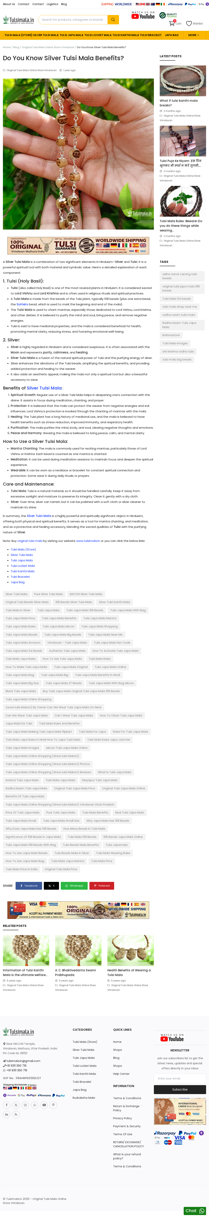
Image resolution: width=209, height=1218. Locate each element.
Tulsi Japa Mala (70, 35)
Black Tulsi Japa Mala (20, 682)
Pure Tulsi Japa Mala (19, 786)
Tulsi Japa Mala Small (120, 786)
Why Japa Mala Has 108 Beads (68, 794)
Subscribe (180, 1054)
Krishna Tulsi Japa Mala (21, 754)
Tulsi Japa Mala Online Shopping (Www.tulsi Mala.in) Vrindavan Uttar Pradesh (58, 778)
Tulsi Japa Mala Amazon (61, 634)
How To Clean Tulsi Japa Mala (116, 698)
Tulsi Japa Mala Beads (61, 626)
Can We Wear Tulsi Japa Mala (26, 698)
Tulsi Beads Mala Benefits (122, 810)
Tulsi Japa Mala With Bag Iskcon (106, 674)
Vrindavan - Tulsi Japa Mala (103, 634)
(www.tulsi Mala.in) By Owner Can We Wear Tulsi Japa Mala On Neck (102, 690)
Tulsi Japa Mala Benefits (22, 618)
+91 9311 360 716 (16, 1030)
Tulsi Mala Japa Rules (70, 650)
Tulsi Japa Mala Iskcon (134, 618)
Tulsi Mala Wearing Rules (22, 826)
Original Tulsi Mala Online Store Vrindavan (48, 47)
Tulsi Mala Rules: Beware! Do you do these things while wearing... (181, 225)
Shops (117, 1014)
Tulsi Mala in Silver (97, 602)
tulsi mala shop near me (179, 306)
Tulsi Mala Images (174, 338)
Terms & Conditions (126, 1063)
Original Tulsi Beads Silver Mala (127, 594)
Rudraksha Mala (83, 1062)
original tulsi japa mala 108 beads (180, 288)
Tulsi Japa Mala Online (134, 658)
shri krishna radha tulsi (177, 346)
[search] (113, 19)
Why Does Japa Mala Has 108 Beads (119, 794)
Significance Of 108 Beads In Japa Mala (79, 802)
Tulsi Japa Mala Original (96, 658)
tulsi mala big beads (176, 354)
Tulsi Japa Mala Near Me (22, 634)
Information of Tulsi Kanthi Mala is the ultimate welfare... (25, 937)
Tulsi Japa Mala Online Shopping (27, 690)
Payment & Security (126, 1087)
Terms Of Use (122, 1095)
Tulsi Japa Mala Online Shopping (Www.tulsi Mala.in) (41, 730)
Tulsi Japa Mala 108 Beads (23, 610)
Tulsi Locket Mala (96, 35)
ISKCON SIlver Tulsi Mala (84, 594)
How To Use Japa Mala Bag (64, 826)
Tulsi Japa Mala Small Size (23, 794)
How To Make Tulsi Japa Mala (53, 658)
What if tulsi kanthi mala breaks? (179, 103)
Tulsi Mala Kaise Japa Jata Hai (26, 722)
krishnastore (170, 330)
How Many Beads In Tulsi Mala (26, 802)
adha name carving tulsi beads (179, 276)
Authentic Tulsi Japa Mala (105, 642)
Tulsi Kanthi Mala (124, 35)
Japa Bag (172, 35)
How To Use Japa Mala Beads (52, 818)
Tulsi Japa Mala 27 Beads (61, 674)
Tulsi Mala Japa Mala (58, 754)
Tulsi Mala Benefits (52, 786)
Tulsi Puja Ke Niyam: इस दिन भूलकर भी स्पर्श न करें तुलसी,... (180, 163)
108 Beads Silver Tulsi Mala (23, 602)
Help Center (121, 1038)
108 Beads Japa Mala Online (24, 810)
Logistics (52, 4)
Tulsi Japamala (16, 818)
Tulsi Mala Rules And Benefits (57, 706)
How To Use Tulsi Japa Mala (110, 650)
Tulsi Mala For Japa (18, 714)
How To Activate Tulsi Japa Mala (27, 650)
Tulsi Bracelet (150, 35)
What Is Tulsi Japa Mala (110, 746)
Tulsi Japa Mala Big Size (21, 674)
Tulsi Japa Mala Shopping (23, 626)
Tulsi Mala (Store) (17, 35)
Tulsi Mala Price (137, 826)
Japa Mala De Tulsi (18, 706)
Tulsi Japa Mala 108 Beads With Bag (74, 810)
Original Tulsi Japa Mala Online (118, 762)
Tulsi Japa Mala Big (51, 666)
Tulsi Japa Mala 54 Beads (64, 642)
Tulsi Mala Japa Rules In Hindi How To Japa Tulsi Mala (113, 714)
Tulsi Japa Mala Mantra (60, 618)
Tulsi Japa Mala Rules (97, 618)
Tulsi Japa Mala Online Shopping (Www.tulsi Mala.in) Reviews (46, 746)
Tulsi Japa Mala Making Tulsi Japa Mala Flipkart (115, 706)
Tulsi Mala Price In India (21, 834)
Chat (191, 1211)
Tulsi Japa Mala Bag (19, 666)
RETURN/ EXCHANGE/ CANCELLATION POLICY (128, 1105)
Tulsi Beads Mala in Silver (95, 818)
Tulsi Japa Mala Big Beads (100, 626)
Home (7, 47)
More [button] (194, 35)
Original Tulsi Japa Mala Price (71, 762)
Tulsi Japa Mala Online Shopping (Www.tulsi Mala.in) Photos (46, 738)
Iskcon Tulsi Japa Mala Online (111, 722)
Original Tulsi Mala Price (59, 834)
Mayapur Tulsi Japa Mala (95, 754)
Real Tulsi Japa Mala (85, 786)
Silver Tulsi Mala (44, 35)
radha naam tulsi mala (177, 314)
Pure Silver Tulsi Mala (48, 594)
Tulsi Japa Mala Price (102, 610)
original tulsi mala (29, 541)
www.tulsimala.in (88, 541)
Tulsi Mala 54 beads (175, 298)
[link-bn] (78, 245)
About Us (9, 4)
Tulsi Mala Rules (16, 658)
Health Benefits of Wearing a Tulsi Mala (129, 937)
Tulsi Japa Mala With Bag (64, 610)
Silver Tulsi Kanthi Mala (63, 602)
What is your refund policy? (126, 1117)
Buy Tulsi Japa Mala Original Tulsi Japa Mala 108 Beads (77, 682)
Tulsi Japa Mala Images (68, 722)
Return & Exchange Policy (130, 1071)
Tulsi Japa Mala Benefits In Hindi (92, 666)
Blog (64, 4)
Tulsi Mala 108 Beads (126, 802)
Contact (23, 4)
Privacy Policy (122, 1079)
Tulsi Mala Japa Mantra (104, 826)
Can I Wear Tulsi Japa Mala (71, 698)
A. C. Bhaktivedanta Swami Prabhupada (75, 937)
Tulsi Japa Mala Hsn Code (23, 642)
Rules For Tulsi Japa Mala (54, 714)
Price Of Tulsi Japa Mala (133, 778)
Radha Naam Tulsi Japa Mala (25, 762)
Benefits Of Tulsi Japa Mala (24, 770)
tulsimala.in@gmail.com (22, 1025)
